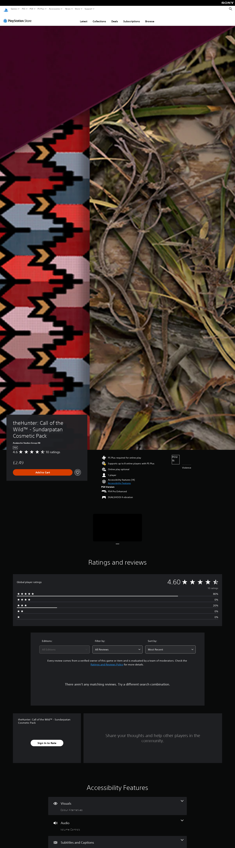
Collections (99, 18)
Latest (83, 18)
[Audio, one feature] (117, 822)
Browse (149, 18)
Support (88, 9)
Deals (114, 18)
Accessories (54, 9)
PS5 (23, 9)
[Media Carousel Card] (117, 524)
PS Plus (41, 9)
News (67, 9)
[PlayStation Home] (6, 9)
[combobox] (64, 646)
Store (77, 9)
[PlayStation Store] (18, 17)
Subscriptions (131, 18)
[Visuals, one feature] (117, 803)
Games (14, 9)
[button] (119, 480)
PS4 (31, 9)
